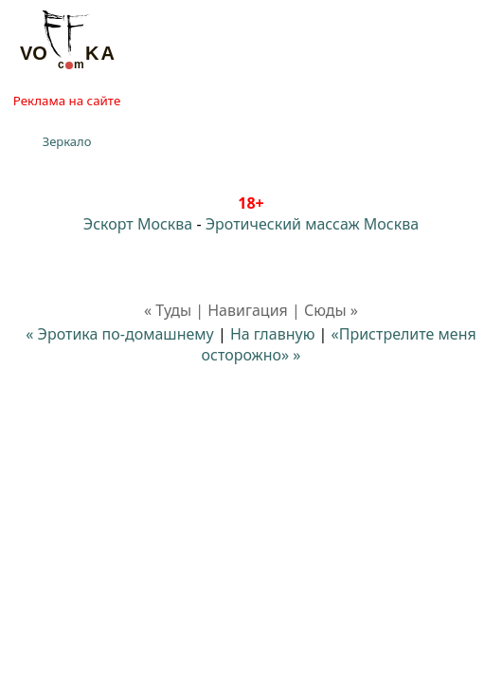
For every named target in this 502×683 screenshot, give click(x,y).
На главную (272, 333)
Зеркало (67, 141)
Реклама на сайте (66, 100)
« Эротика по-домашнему (119, 333)
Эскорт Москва (137, 223)
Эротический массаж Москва (312, 223)
